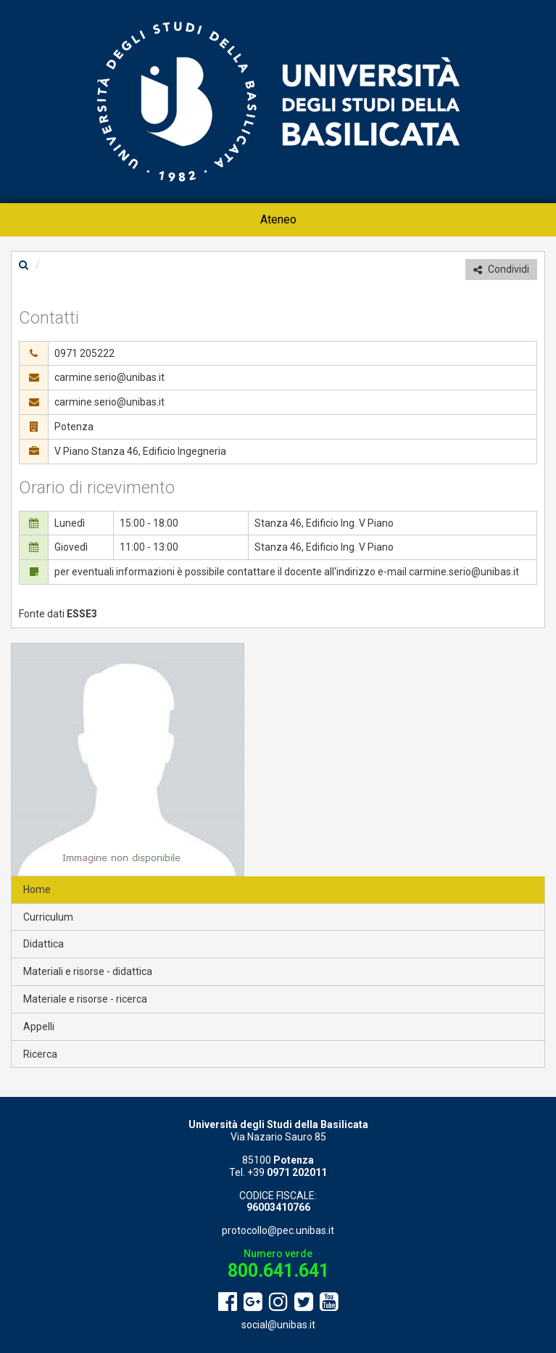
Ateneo (278, 219)
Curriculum (48, 917)
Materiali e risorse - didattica (87, 971)
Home (37, 889)
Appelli (38, 1026)
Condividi (501, 269)
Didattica (43, 944)
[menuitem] (278, 220)
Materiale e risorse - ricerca (85, 999)
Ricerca (40, 1054)
